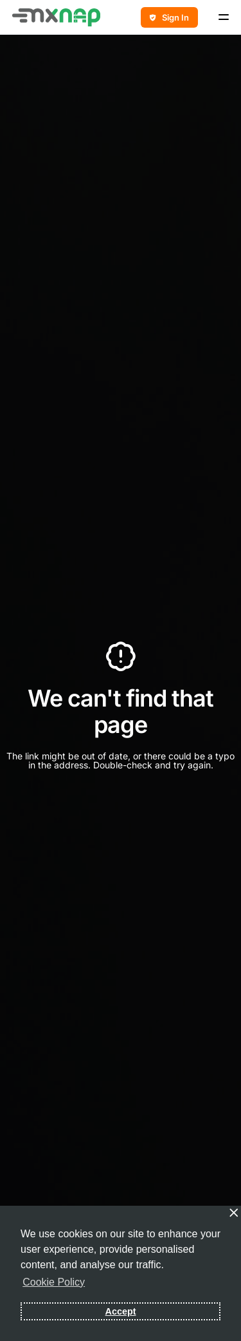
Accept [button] (120, 1311)
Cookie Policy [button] (53, 1282)
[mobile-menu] (220, 17)
